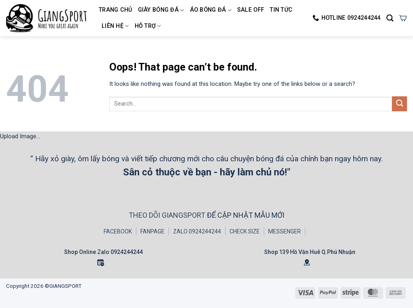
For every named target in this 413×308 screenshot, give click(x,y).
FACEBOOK (118, 231)
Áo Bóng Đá (211, 10)
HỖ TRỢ (148, 26)
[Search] (389, 18)
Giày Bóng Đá (161, 10)
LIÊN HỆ (115, 26)
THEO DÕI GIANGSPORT (168, 215)
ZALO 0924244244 (197, 231)
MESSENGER (284, 231)
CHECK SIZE (244, 231)
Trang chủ (115, 9)
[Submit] (399, 103)
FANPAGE (152, 231)
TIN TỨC (281, 9)
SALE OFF (250, 9)
